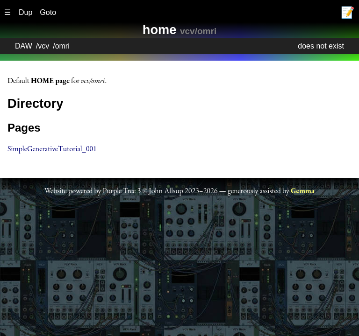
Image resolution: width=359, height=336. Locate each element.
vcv (43, 46)
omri (62, 46)
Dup (25, 12)
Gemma (303, 191)
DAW (23, 46)
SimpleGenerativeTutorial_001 (52, 149)
